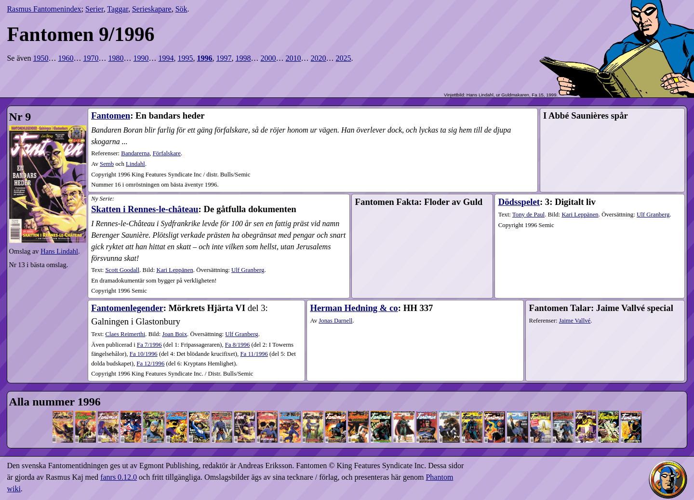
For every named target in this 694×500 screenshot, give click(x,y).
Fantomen (110, 115)
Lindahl (135, 164)
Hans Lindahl (59, 251)
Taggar (117, 9)
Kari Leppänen (174, 270)
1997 (224, 58)
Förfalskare (167, 153)
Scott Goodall (122, 270)
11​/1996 (253, 354)
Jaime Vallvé (575, 320)
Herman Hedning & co (354, 308)
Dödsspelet (519, 202)
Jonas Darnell (335, 320)
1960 (66, 58)
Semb (107, 164)
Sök (181, 9)
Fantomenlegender (127, 308)
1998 (243, 58)
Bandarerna (135, 153)
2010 (293, 58)
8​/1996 (237, 344)
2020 (318, 58)
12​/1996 (150, 363)
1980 (116, 58)
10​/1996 (144, 354)
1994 (166, 58)
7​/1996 (149, 344)
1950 (41, 58)
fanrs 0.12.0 (118, 477)
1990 (141, 58)
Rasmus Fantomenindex (44, 9)
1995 (185, 58)
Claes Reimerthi (125, 334)
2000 (268, 58)
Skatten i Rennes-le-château (144, 209)
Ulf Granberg (247, 270)
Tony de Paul (528, 214)
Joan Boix (174, 334)
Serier (94, 9)
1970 (91, 58)
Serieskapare (152, 9)
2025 (343, 58)
